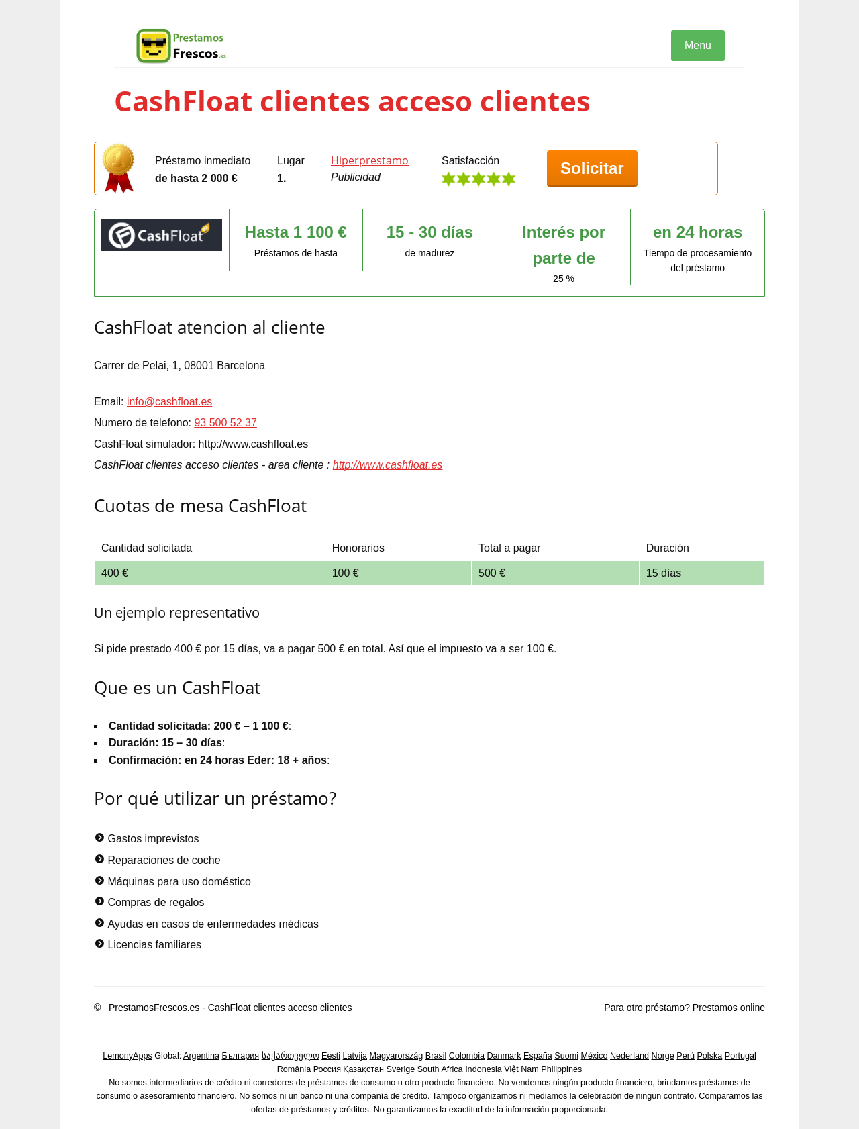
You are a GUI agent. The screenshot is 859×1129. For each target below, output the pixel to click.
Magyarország (396, 1056)
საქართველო (290, 1056)
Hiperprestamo (370, 160)
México (594, 1056)
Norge (663, 1056)
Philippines (561, 1069)
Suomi (566, 1056)
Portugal (740, 1056)
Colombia (467, 1056)
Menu (698, 45)
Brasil (436, 1056)
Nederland (629, 1056)
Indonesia (483, 1069)
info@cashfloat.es (169, 401)
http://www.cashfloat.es (388, 465)
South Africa (440, 1069)
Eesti (330, 1056)
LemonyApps (127, 1056)
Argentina (201, 1056)
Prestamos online (729, 1007)
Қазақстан (363, 1069)
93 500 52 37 (225, 422)
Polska (709, 1056)
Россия (327, 1069)
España (537, 1056)
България (240, 1056)
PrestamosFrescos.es (154, 1007)
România (294, 1069)
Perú (685, 1056)
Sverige (401, 1069)
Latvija (355, 1056)
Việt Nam (521, 1069)
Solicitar (592, 168)
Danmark (504, 1056)
